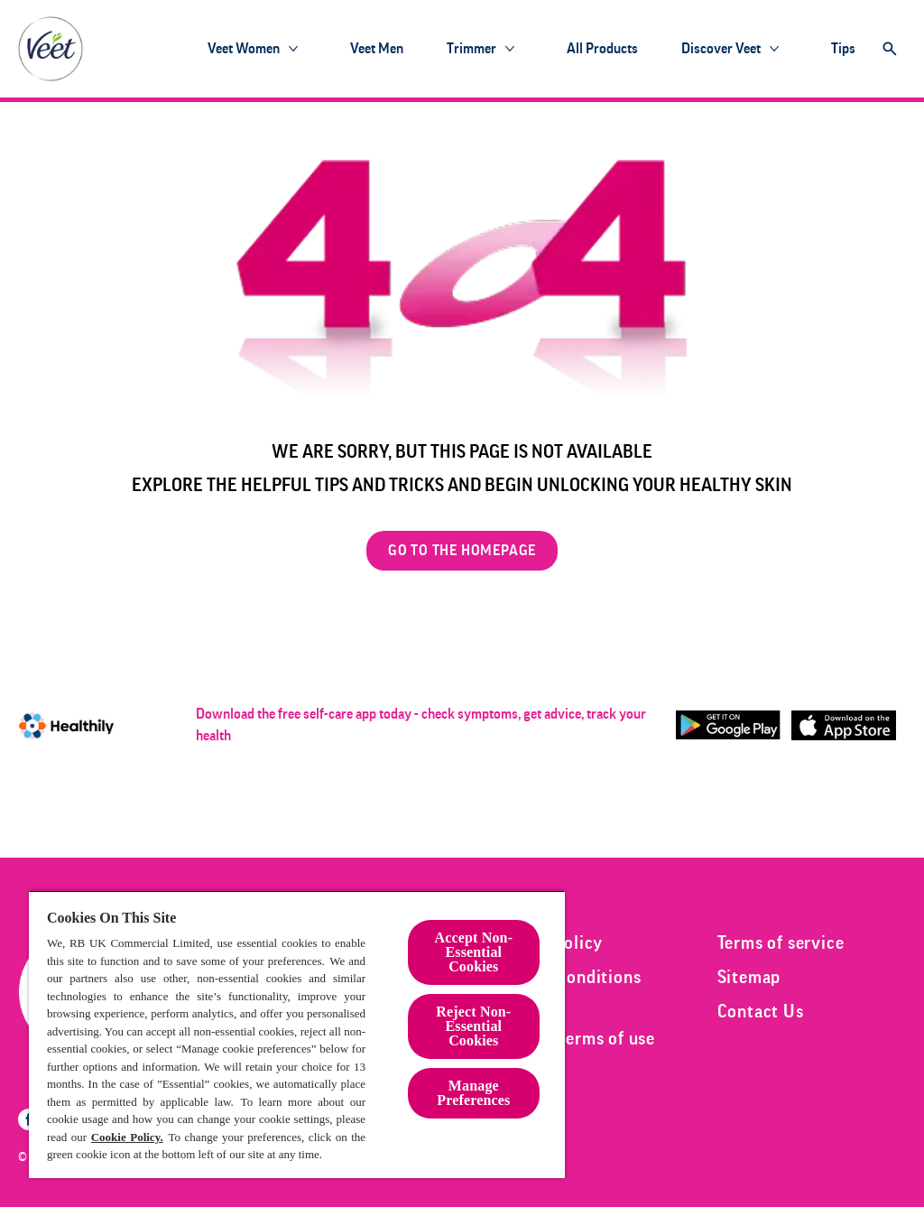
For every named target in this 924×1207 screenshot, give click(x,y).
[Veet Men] (376, 49)
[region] (297, 1034)
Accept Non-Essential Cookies (474, 952)
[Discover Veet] (721, 49)
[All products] (602, 49)
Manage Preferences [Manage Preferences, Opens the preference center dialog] (473, 1093)
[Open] (889, 48)
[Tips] (843, 49)
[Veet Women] (244, 49)
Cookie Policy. (127, 1137)
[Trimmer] (471, 49)
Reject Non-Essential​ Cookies (473, 1026)
